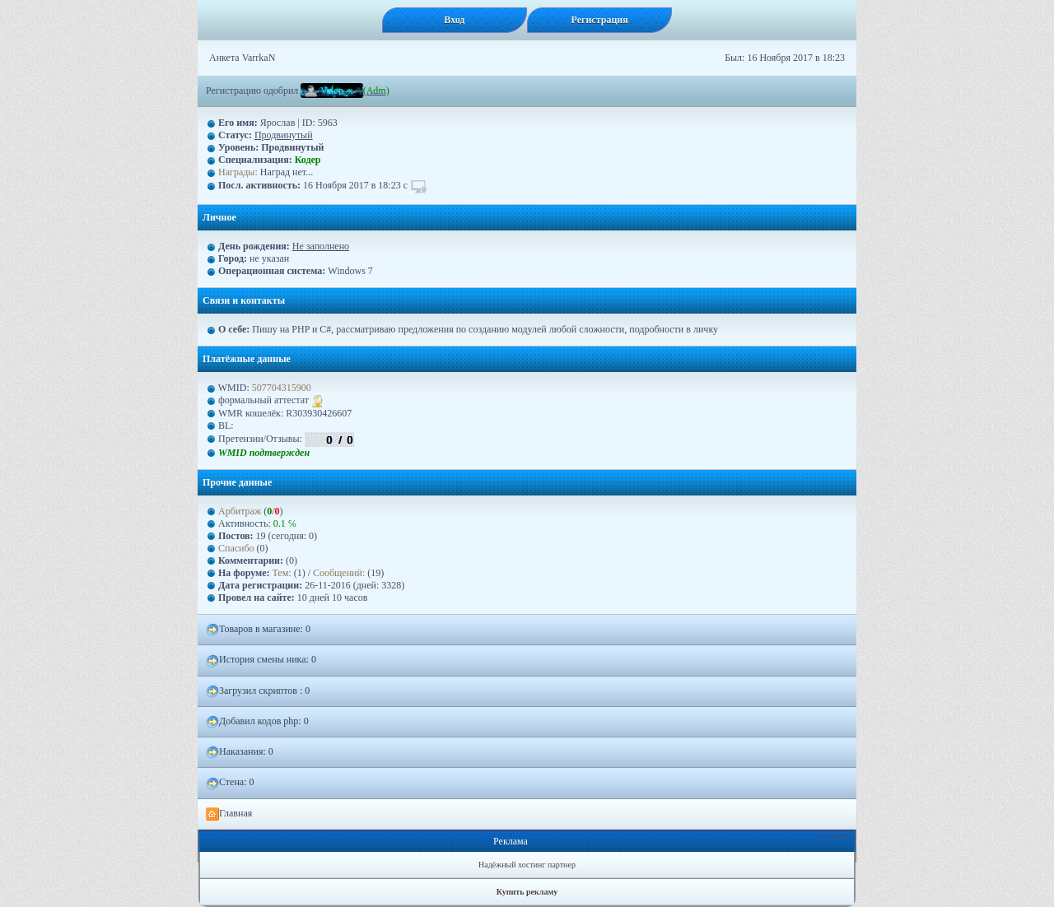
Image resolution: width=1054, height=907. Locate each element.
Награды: (238, 172)
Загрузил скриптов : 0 (258, 691)
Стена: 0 (230, 782)
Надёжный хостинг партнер (527, 864)
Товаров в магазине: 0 (258, 629)
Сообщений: (340, 573)
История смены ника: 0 (261, 660)
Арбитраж (239, 511)
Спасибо (236, 548)
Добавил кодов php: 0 (257, 721)
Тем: (282, 573)
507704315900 (281, 387)
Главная (229, 814)
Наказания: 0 (239, 752)
